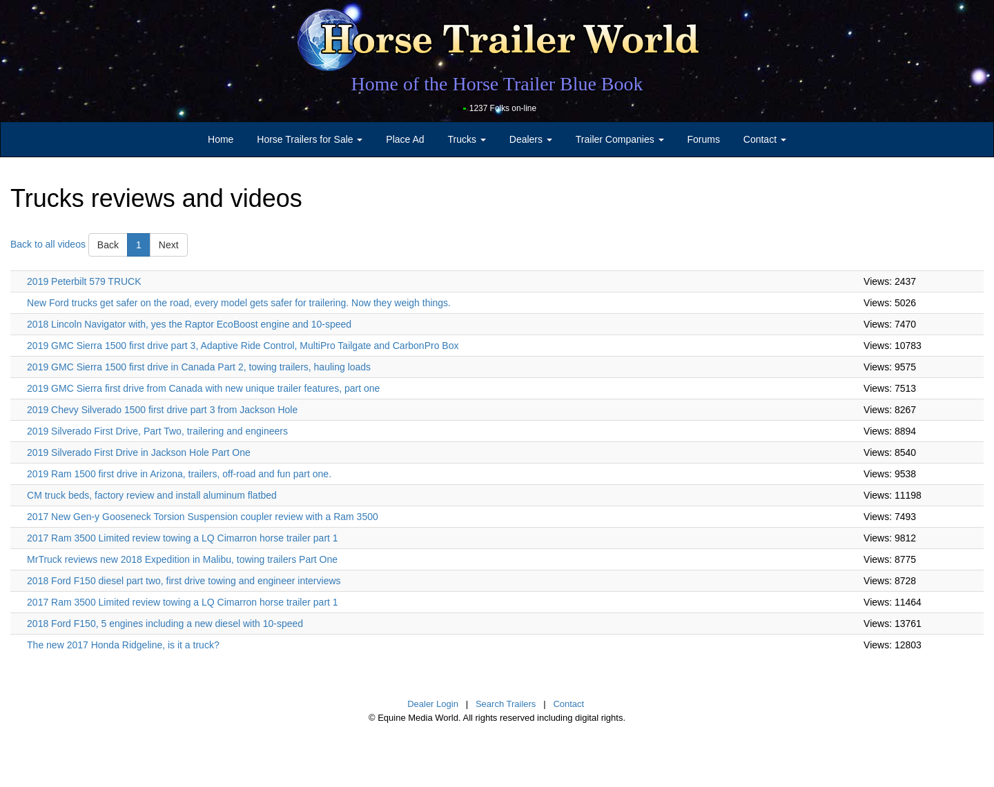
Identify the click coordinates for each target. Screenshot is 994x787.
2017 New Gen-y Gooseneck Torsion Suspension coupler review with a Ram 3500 (202, 516)
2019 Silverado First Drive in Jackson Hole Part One (139, 452)
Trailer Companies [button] (620, 139)
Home (220, 139)
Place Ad (405, 139)
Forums (703, 139)
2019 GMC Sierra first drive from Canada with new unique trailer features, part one (203, 388)
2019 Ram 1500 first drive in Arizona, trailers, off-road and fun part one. (179, 473)
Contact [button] (764, 139)
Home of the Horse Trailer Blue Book (497, 83)
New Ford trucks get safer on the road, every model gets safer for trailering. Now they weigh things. (239, 302)
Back (108, 244)
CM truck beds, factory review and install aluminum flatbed (152, 495)
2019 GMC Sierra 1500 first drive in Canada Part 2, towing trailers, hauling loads (199, 366)
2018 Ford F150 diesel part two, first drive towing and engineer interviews (183, 580)
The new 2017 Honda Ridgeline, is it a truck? (123, 644)
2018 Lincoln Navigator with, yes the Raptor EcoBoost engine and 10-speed (189, 324)
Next (169, 244)
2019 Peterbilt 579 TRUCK (84, 281)
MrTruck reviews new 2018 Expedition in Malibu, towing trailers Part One (182, 559)
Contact (568, 704)
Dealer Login (432, 704)
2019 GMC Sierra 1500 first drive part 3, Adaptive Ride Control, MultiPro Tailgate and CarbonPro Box (242, 345)
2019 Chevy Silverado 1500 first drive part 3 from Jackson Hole (162, 409)
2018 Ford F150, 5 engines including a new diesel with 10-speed (165, 623)
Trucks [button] (467, 139)
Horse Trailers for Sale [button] (309, 139)
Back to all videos (48, 243)
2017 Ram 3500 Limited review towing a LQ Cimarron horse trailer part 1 (182, 538)
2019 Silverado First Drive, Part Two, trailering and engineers (157, 431)
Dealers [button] (530, 139)
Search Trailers (506, 704)
